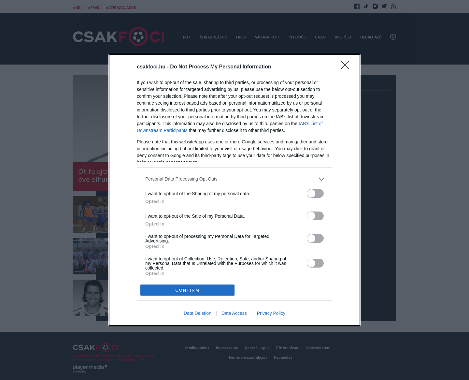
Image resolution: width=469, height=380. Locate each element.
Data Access (234, 313)
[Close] (347, 67)
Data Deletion (197, 313)
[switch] (315, 193)
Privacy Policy (271, 313)
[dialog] (234, 190)
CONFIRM (187, 290)
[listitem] (234, 179)
